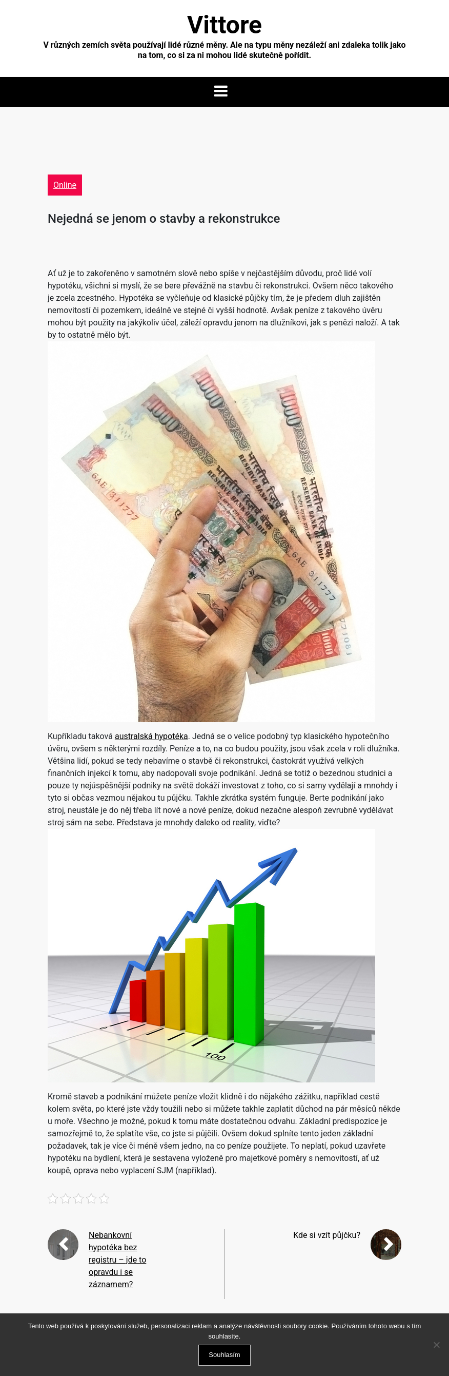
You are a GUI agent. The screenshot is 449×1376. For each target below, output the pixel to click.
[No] (436, 1345)
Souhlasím (224, 1355)
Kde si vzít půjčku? (326, 1235)
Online (64, 185)
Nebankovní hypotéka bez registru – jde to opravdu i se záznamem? (117, 1259)
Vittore (224, 25)
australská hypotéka (151, 736)
